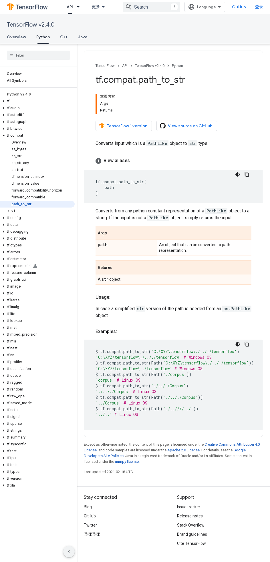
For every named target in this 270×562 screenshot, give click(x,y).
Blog (88, 507)
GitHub (239, 6)
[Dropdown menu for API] (80, 7)
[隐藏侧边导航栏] (69, 551)
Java (82, 36)
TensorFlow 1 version (123, 126)
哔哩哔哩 (92, 534)
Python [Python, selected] (43, 36)
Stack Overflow (191, 525)
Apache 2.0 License (183, 450)
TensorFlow (105, 65)
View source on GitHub (186, 126)
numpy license (127, 461)
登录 (259, 7)
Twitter (90, 525)
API (125, 65)
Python (177, 65)
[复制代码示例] (246, 174)
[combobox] (151, 7)
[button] (37, 101)
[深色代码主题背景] (237, 174)
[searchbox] (38, 55)
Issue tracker (188, 507)
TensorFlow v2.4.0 (31, 24)
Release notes (190, 516)
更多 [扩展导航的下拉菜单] (96, 6)
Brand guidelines (192, 534)
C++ (64, 36)
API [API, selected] (70, 6)
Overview (16, 36)
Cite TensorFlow (191, 543)
